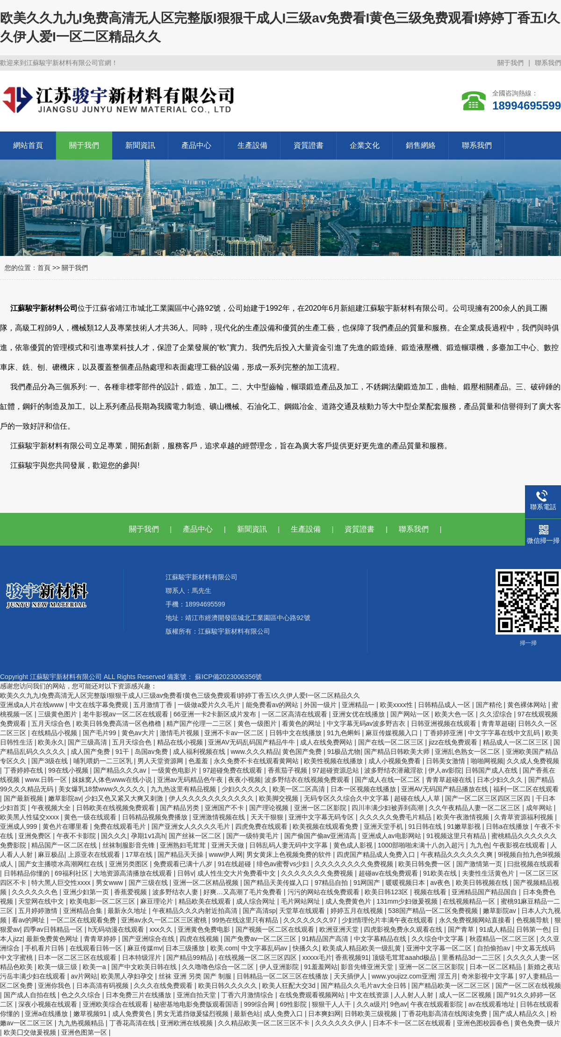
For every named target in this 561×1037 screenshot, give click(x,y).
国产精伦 (490, 704)
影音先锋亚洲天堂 (368, 967)
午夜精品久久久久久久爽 (458, 854)
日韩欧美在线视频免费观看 (116, 807)
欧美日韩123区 (387, 892)
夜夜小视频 (244, 779)
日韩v (185, 873)
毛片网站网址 (301, 901)
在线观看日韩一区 (97, 948)
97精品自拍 (332, 882)
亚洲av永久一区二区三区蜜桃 (165, 920)
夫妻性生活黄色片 (489, 873)
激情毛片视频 (180, 733)
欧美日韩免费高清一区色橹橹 (119, 723)
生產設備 (252, 145)
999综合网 (260, 1004)
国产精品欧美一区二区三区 (451, 985)
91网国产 (367, 882)
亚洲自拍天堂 (197, 995)
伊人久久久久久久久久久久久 (212, 798)
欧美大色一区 (455, 714)
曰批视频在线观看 (533, 864)
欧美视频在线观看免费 (326, 826)
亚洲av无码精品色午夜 (191, 779)
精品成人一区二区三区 (516, 742)
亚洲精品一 (359, 704)
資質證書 (309, 145)
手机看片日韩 (45, 948)
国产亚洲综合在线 (149, 938)
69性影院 (294, 1004)
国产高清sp (259, 910)
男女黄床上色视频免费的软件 (289, 854)
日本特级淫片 (142, 957)
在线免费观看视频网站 (312, 995)
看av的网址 (29, 920)
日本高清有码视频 (103, 985)
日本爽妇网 (324, 1013)
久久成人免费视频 (533, 761)
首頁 (43, 267)
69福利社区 (72, 873)
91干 (123, 751)
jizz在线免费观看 (454, 742)
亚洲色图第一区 (85, 1032)
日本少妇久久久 (501, 779)
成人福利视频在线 (200, 751)
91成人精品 (496, 929)
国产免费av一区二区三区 (261, 938)
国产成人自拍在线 (31, 995)
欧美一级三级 (58, 967)
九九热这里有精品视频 (184, 789)
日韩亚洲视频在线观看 (444, 723)
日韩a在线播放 (508, 826)
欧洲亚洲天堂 (339, 929)
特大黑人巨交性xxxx (61, 882)
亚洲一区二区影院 (321, 807)
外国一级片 (321, 704)
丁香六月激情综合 (248, 995)
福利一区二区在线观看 (526, 789)
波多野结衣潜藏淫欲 (394, 770)
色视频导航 (533, 920)
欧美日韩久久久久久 (228, 985)
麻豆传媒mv (144, 948)
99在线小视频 (69, 770)
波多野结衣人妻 (176, 892)
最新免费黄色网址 (53, 938)
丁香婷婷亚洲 (444, 733)
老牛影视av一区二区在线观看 (126, 714)
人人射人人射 (414, 995)
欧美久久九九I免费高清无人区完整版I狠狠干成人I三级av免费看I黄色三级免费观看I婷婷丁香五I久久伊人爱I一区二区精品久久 (180, 695)
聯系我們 (548, 62)
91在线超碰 (235, 864)
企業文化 (365, 145)
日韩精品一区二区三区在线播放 (283, 976)
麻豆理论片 (157, 901)
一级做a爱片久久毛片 (210, 704)
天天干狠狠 (268, 817)
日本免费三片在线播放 (139, 995)
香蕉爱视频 (131, 892)
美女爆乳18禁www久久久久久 (102, 789)
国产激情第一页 (480, 864)
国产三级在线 (149, 882)
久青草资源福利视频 (524, 817)
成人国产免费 (91, 751)
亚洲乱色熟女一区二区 (468, 751)
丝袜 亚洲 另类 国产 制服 (195, 976)
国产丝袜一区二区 (196, 836)
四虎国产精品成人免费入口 (377, 854)
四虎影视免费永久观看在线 (404, 929)
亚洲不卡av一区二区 (235, 733)
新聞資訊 (140, 145)
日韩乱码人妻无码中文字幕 (289, 845)
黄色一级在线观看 (91, 817)
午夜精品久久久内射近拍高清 (195, 910)
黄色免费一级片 (537, 1023)
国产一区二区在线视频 (528, 985)
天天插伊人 (351, 976)
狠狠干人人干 (332, 1004)
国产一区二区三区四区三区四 (488, 798)
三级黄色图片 (58, 714)
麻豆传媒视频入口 (393, 733)
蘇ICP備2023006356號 (228, 676)
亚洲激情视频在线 (220, 817)
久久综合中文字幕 (438, 938)
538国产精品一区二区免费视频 (433, 910)
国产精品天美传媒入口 (277, 882)
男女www (110, 882)
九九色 (479, 845)
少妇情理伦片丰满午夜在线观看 (388, 920)
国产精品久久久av (121, 770)
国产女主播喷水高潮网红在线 (61, 864)
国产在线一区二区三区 (391, 742)
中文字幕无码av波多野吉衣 (367, 723)
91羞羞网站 (321, 967)
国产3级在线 (50, 761)
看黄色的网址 (302, 723)
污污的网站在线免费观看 (324, 892)
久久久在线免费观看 (164, 985)
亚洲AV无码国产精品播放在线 (445, 789)
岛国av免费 (152, 751)
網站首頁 (28, 145)
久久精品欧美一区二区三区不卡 (264, 1023)
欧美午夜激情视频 (464, 817)
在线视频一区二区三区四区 (258, 957)
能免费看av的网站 (273, 704)
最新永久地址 (128, 910)
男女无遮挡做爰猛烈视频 (193, 1013)
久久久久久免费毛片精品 (396, 817)
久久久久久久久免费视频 (318, 873)
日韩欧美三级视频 (372, 1013)
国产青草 (462, 929)
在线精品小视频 (55, 733)
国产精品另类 (180, 807)
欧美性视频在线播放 (334, 761)
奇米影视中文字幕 (488, 976)
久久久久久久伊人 (342, 1023)
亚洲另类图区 (129, 864)
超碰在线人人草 (418, 798)
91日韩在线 (425, 826)
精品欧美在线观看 (206, 901)
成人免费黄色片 (349, 901)
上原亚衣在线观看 (95, 854)
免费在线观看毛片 (121, 826)
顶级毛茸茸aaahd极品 (405, 957)
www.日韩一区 (46, 779)
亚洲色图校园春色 (484, 1023)
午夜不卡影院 (77, 836)
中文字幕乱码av (265, 948)
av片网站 (84, 976)
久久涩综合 (497, 714)
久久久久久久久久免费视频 (355, 864)
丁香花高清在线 (133, 1023)
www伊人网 (226, 854)
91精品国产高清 (326, 938)
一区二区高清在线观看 (295, 714)
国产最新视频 (24, 798)
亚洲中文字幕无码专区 (322, 817)
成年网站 (540, 807)
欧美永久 (51, 742)
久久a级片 (372, 1004)
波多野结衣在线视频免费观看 (308, 779)
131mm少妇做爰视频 (407, 901)
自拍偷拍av (494, 948)
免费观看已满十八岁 (183, 864)
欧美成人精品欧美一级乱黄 (363, 948)
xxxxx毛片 (317, 957)
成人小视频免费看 (395, 761)
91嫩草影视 (464, 826)
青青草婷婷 (101, 938)
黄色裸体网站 (527, 704)
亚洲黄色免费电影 (205, 929)
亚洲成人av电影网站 (392, 836)
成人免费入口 (284, 1013)
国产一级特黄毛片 (253, 836)
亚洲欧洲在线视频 (187, 1023)
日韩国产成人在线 (492, 770)
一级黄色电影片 (175, 770)
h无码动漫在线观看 (117, 929)
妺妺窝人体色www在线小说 (112, 779)
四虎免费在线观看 (262, 826)
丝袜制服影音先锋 (129, 845)
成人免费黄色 (132, 1013)
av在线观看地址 (492, 1004)
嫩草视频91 (90, 1013)
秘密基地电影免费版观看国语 (196, 1004)
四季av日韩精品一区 (54, 929)
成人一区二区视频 (466, 995)
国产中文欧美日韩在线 (145, 967)
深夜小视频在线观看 (48, 1004)
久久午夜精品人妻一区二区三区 (475, 807)
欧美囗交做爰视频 (31, 1032)
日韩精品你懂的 (27, 873)
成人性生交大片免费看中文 (237, 873)
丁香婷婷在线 (24, 770)
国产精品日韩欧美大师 (398, 751)
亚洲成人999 (19, 826)
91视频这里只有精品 (457, 836)
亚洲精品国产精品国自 (485, 892)
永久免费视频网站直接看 (476, 920)
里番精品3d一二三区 (472, 957)
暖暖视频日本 (406, 882)
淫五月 (448, 976)
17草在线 (139, 854)
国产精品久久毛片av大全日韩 (364, 985)
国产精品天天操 (181, 854)
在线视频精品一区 (470, 901)
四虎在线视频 (200, 938)
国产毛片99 (100, 733)
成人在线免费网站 (327, 742)
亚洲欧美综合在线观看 (116, 1004)
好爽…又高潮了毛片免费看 (243, 892)
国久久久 (114, 836)
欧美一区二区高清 (300, 789)
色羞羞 (199, 761)
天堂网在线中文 (42, 901)
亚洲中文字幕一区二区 (440, 948)
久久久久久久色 (35, 892)
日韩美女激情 (446, 761)
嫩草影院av (64, 798)
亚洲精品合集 (83, 910)
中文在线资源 (370, 995)
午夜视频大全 (51, 807)
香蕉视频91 (352, 957)
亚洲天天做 (228, 845)
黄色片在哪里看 (66, 826)
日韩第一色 (532, 929)
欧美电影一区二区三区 (103, 901)
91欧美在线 (440, 873)
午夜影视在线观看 (520, 845)
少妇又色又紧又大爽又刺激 (125, 798)
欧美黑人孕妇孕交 (128, 976)
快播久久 (306, 948)
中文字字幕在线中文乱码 (505, 733)
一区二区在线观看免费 (84, 920)
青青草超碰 (498, 723)
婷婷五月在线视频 (358, 910)
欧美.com (223, 948)
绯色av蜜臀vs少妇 (284, 864)
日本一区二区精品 (496, 967)
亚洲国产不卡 (225, 807)
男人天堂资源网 (161, 761)
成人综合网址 (256, 901)
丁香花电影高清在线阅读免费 (445, 1013)
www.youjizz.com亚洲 (403, 976)
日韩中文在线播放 (296, 733)
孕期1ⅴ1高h (148, 836)
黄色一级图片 (258, 723)
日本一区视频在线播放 (364, 789)
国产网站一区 (411, 714)
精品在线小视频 (181, 742)
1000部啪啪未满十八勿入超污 (422, 845)
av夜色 (441, 882)
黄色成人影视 (353, 845)
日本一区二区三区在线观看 (78, 957)
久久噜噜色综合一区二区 (219, 967)
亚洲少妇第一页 (87, 892)
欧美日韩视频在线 (483, 882)
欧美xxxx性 (397, 704)
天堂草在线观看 (303, 910)
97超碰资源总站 (336, 770)
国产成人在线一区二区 (388, 779)
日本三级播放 (186, 948)
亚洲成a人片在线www (32, 704)
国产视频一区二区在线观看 (276, 929)
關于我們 (510, 62)
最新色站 (247, 1013)
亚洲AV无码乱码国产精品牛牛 (252, 742)
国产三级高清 (88, 742)
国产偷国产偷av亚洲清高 (321, 836)
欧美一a (95, 967)
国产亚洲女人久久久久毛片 (191, 826)
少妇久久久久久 (245, 789)
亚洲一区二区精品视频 (206, 882)
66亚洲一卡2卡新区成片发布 (215, 714)
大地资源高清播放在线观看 (134, 873)
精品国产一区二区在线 (65, 845)
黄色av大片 (139, 733)
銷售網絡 (421, 145)
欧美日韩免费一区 (425, 864)
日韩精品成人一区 (445, 704)
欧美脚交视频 (279, 798)
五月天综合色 (51, 723)
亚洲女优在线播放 (359, 714)
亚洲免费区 (35, 836)
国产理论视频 (269, 807)
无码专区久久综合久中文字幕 (347, 798)
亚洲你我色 (55, 985)
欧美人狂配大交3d (289, 985)
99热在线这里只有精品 (246, 920)
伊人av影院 (444, 770)
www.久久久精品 (254, 751)
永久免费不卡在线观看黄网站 (257, 761)
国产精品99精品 (190, 957)
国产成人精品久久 (520, 1013)
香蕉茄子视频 (288, 770)
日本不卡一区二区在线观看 (413, 1023)
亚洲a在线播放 (47, 1013)
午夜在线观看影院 (437, 1004)
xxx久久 (162, 929)
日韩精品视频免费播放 (155, 817)
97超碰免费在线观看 (233, 770)
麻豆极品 (51, 854)
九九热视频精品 (82, 1023)
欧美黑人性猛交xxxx (30, 817)
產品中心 (196, 145)
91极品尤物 (344, 751)
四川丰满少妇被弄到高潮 (388, 807)
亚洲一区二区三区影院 (432, 967)
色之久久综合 (81, 995)
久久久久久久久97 (310, 920)
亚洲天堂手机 (384, 826)
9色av (398, 1004)
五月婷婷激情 (38, 910)
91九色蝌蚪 (344, 733)
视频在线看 (431, 892)
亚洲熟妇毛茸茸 (184, 845)
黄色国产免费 (303, 751)
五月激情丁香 (153, 704)
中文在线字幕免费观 (99, 704)
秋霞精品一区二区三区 (503, 938)
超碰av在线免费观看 (389, 873)
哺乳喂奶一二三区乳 (103, 761)
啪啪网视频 (487, 761)
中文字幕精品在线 (381, 938)
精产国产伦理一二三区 (200, 723)
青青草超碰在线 (450, 779)
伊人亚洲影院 (280, 967)
